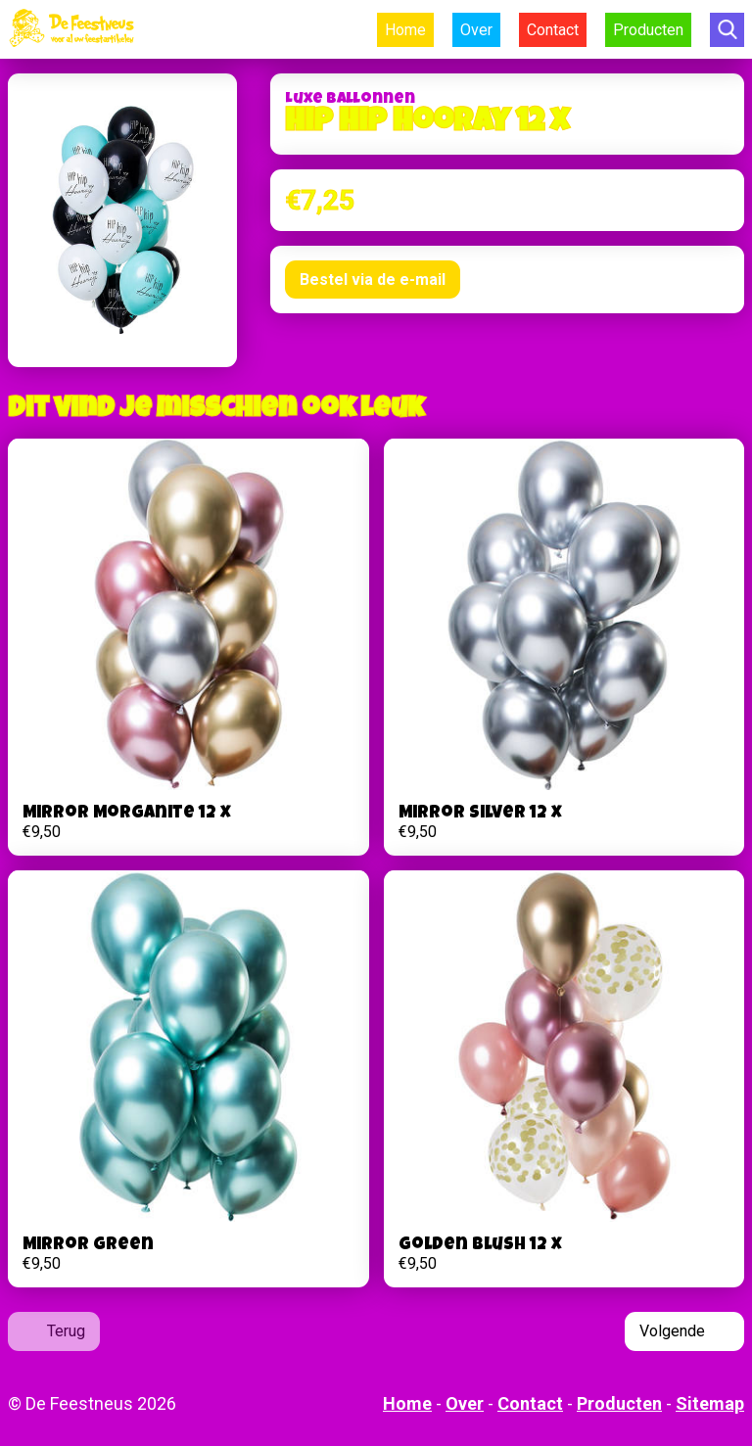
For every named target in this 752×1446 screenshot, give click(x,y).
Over (476, 30)
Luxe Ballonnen (350, 100)
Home (405, 30)
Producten (648, 30)
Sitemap (710, 1403)
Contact (553, 30)
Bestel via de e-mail (373, 279)
